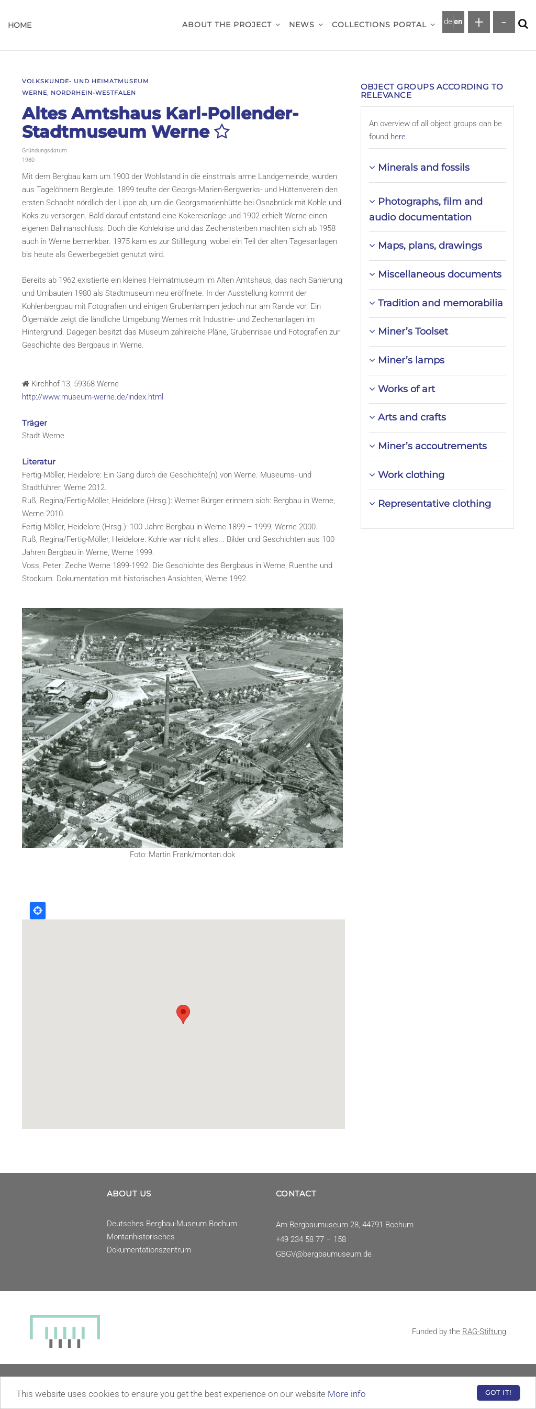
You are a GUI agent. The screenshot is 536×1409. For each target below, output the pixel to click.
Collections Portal (384, 24)
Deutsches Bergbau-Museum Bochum (172, 1223)
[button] (278, 24)
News (306, 24)
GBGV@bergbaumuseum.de (324, 1254)
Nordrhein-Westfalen (93, 92)
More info (347, 1394)
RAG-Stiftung (484, 1331)
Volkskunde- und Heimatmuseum (85, 81)
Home (19, 25)
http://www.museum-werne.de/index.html (92, 397)
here (398, 136)
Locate (38, 910)
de (448, 21)
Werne (34, 92)
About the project (231, 24)
